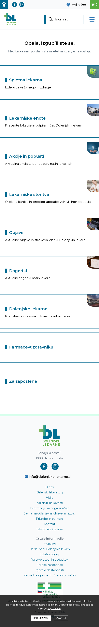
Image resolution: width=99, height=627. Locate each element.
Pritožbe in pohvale (49, 519)
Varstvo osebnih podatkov (49, 559)
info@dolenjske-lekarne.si (48, 477)
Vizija (49, 497)
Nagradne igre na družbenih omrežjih (49, 575)
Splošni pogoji (49, 554)
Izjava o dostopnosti (49, 570)
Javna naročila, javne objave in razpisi (49, 513)
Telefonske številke (49, 529)
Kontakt (49, 524)
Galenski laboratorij (50, 492)
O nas (49, 487)
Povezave (49, 544)
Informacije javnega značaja (49, 508)
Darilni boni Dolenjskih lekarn (49, 549)
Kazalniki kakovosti (49, 503)
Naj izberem (54, 608)
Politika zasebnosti (49, 565)
